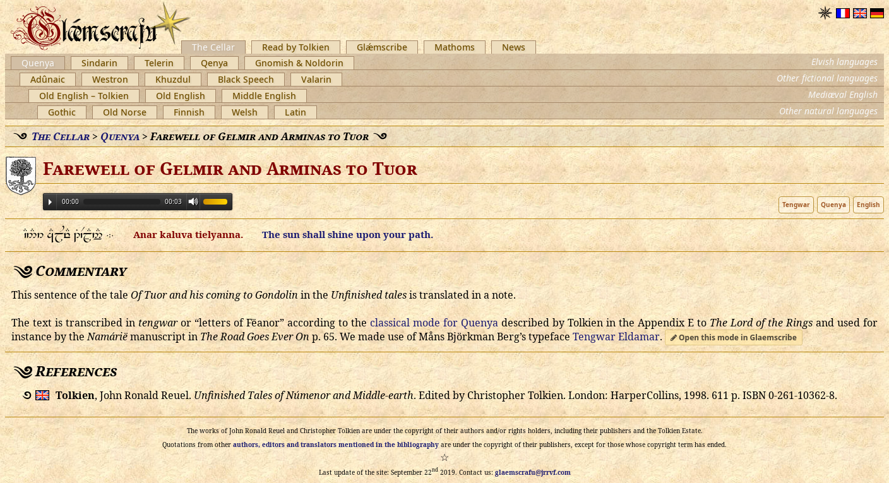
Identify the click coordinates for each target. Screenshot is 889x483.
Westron (110, 79)
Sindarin (99, 63)
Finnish (189, 112)
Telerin (159, 63)
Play (50, 202)
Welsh (245, 112)
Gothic (62, 112)
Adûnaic (47, 79)
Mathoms (454, 47)
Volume (193, 201)
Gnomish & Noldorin (299, 63)
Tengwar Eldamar (616, 336)
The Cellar (213, 47)
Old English (180, 96)
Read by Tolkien (296, 47)
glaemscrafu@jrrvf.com (533, 472)
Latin (295, 112)
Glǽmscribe (382, 47)
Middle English (264, 96)
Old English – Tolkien (84, 96)
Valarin (316, 79)
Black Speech (246, 79)
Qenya (214, 63)
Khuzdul (173, 79)
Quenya (37, 63)
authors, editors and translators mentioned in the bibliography (336, 444)
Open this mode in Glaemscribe (734, 337)
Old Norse (124, 112)
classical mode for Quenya (434, 323)
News (513, 47)
